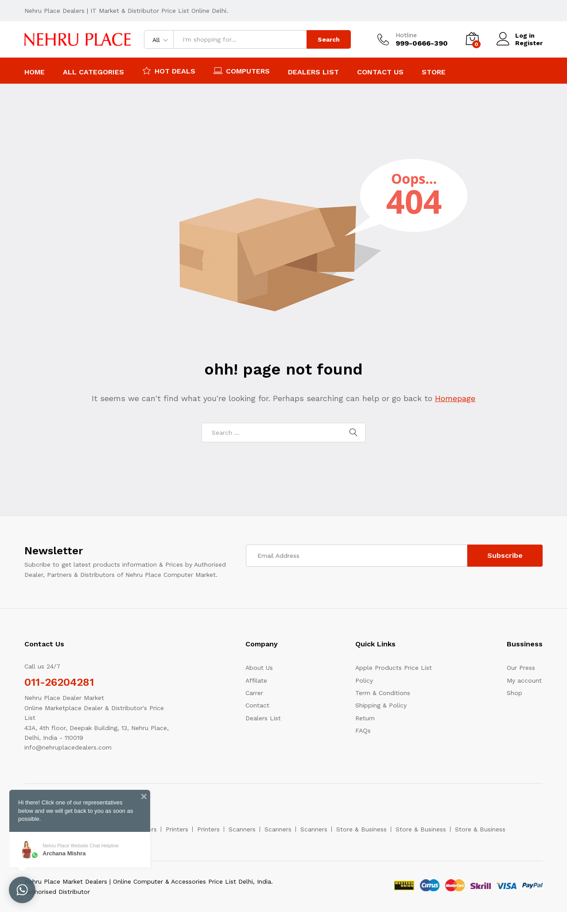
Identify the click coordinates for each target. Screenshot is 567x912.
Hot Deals (168, 70)
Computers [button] (242, 70)
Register (529, 42)
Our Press (521, 667)
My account (524, 680)
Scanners (242, 829)
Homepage (455, 398)
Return (365, 718)
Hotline (406, 35)
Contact (257, 705)
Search (329, 39)
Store (434, 72)
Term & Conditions (382, 692)
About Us (259, 667)
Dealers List (313, 72)
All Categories (93, 72)
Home (34, 72)
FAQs (363, 730)
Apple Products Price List (393, 667)
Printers (177, 829)
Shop (514, 692)
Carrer (254, 692)
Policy (364, 680)
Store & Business (361, 829)
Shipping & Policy (381, 705)
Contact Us (380, 72)
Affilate (256, 680)
